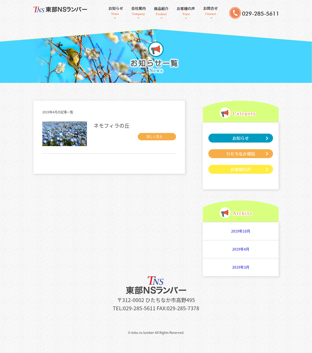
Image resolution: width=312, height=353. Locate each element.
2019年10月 (240, 231)
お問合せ (210, 13)
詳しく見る (157, 136)
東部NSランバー (64, 10)
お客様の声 (186, 13)
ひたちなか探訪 (240, 153)
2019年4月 (240, 249)
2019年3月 (240, 267)
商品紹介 (161, 13)
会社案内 (138, 13)
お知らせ (115, 13)
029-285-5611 (254, 18)
